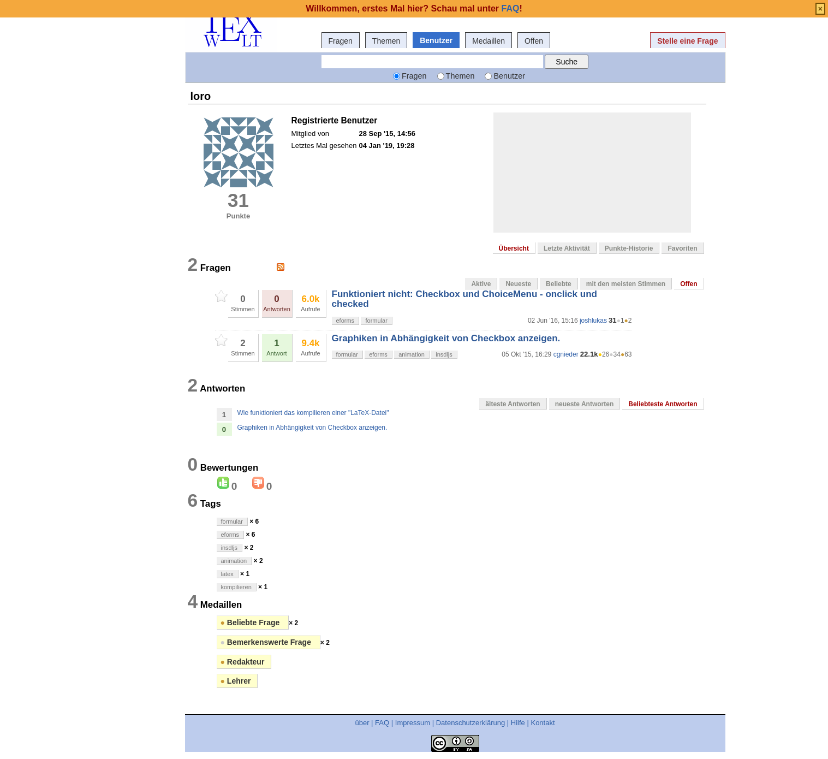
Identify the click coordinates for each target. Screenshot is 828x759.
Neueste (518, 284)
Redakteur (243, 661)
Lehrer (236, 681)
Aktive (481, 284)
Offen (534, 41)
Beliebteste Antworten (662, 404)
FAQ (382, 723)
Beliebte (558, 284)
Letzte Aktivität (567, 248)
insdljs (444, 354)
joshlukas (593, 320)
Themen (386, 41)
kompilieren (236, 587)
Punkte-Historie (629, 248)
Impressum (412, 723)
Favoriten (682, 248)
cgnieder (566, 354)
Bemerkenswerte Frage (267, 642)
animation (411, 354)
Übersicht (514, 248)
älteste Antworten (512, 404)
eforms (345, 320)
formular (376, 320)
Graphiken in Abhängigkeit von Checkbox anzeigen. (446, 338)
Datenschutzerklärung (470, 723)
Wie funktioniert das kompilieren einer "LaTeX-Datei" (313, 413)
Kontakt (543, 723)
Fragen (341, 41)
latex (227, 574)
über (362, 723)
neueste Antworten (584, 404)
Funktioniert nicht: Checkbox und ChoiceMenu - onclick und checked (464, 299)
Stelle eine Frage (687, 41)
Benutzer (436, 40)
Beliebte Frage (251, 622)
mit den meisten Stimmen (625, 284)
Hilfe (518, 723)
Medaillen (488, 41)
